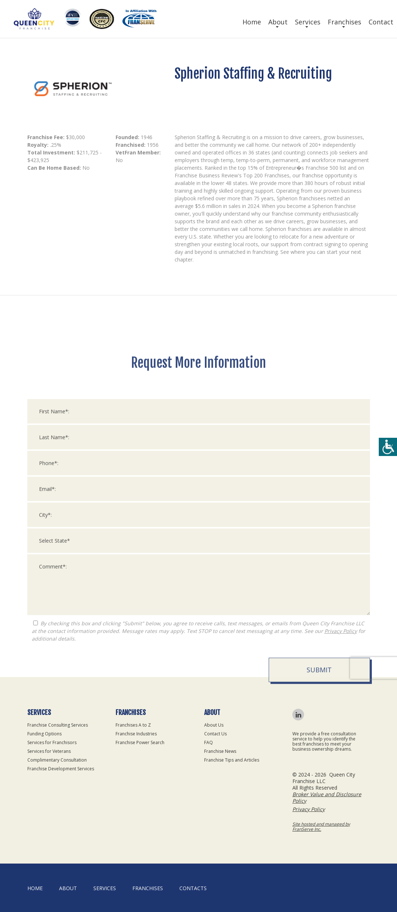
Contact (381, 21)
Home (251, 21)
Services (307, 21)
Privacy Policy (340, 816)
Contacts (193, 888)
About (278, 21)
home (35, 888)
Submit (319, 854)
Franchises (344, 21)
